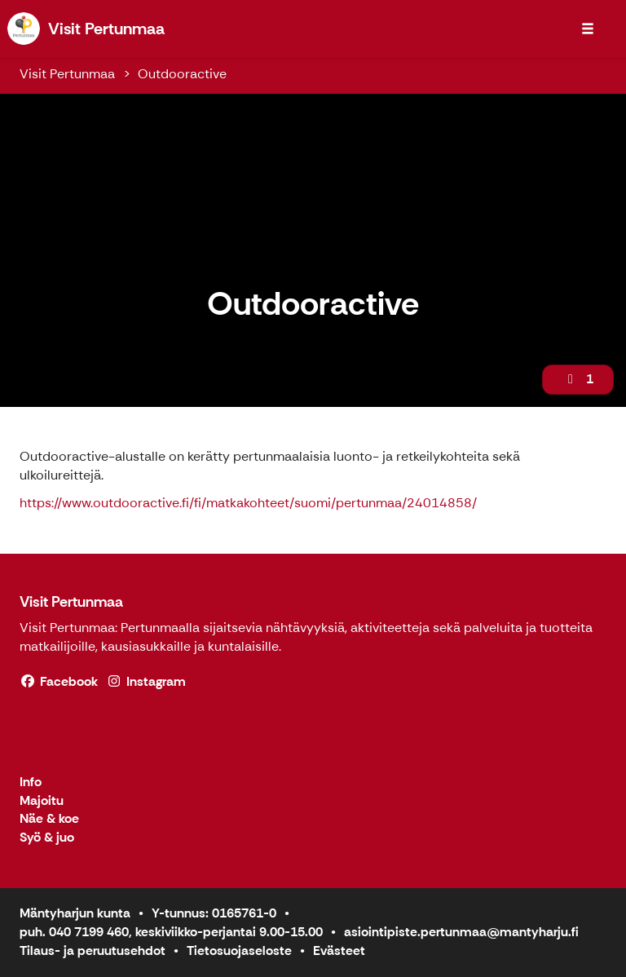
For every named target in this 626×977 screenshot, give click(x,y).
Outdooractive (182, 73)
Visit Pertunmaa (67, 73)
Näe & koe (49, 819)
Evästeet (339, 950)
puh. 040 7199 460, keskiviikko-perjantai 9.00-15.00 (171, 931)
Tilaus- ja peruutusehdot (92, 950)
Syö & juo (47, 838)
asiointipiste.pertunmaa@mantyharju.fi (461, 931)
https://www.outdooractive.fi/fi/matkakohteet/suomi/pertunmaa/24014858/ (248, 502)
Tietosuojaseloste (239, 950)
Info (31, 782)
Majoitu (42, 801)
